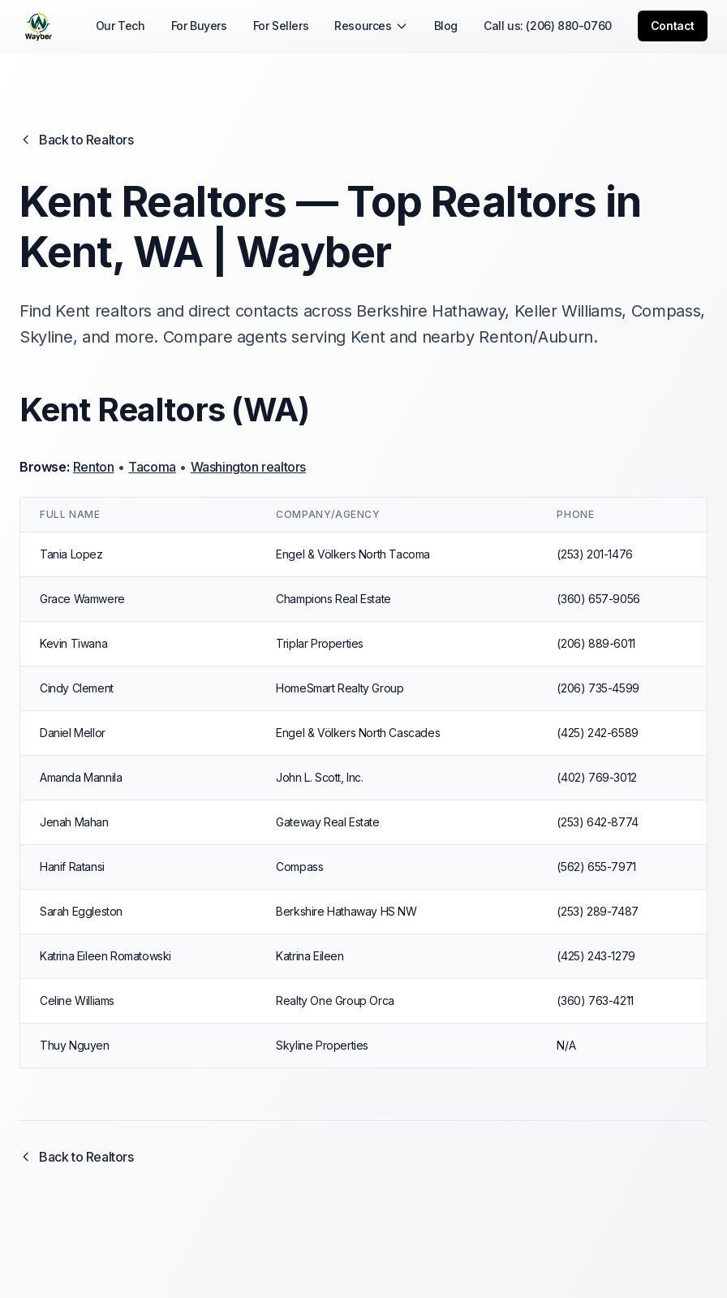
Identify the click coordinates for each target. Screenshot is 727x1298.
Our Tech (120, 25)
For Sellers (281, 25)
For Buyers (199, 25)
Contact (673, 25)
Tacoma (152, 467)
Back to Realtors (76, 140)
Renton (93, 467)
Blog (446, 25)
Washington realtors (248, 467)
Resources (370, 25)
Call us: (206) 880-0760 (548, 25)
